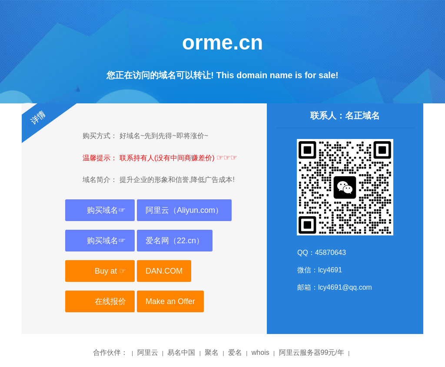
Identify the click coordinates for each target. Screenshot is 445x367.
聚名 (212, 352)
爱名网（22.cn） (175, 240)
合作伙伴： (110, 352)
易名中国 (181, 352)
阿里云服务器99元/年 (311, 352)
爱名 (235, 352)
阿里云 (147, 352)
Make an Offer (170, 301)
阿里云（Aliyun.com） (184, 210)
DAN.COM (164, 271)
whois (260, 352)
